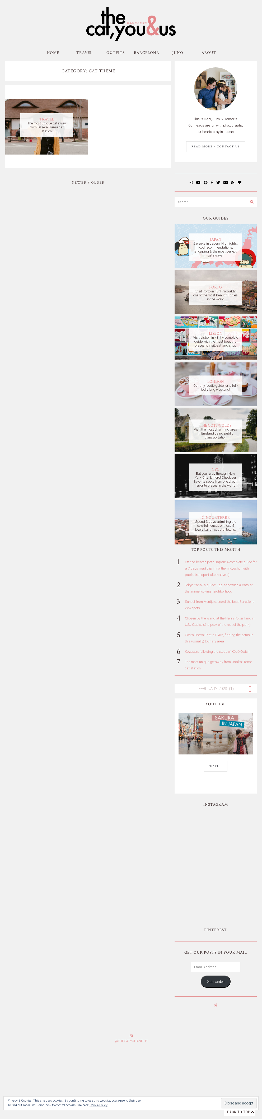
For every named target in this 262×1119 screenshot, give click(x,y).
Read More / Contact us (215, 146)
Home (53, 52)
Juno (177, 52)
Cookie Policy (98, 1105)
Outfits (115, 52)
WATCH (215, 766)
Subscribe (215, 925)
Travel (84, 52)
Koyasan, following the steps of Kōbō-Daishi (217, 652)
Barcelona (146, 52)
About (209, 52)
